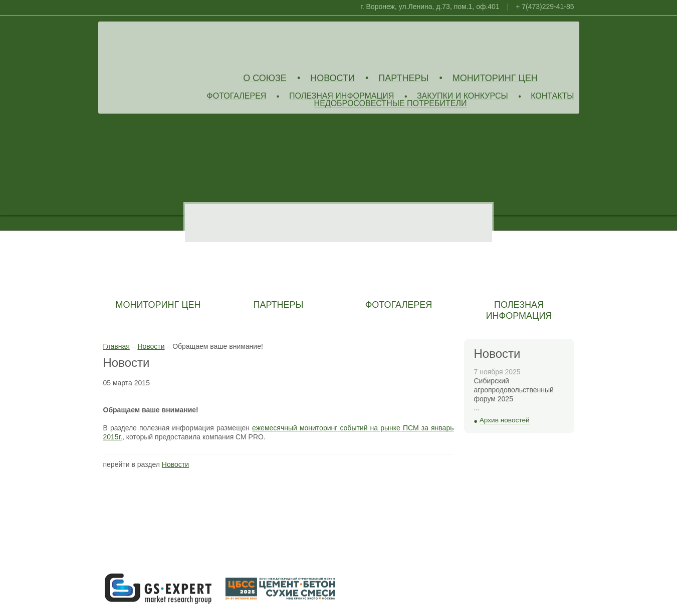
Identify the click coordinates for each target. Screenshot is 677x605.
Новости (332, 78)
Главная (116, 346)
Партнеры (403, 78)
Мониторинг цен (495, 78)
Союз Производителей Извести (176, 46)
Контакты (552, 96)
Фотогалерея (237, 96)
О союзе (265, 78)
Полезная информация (341, 96)
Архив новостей (505, 420)
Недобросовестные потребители (390, 104)
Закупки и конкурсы (462, 96)
